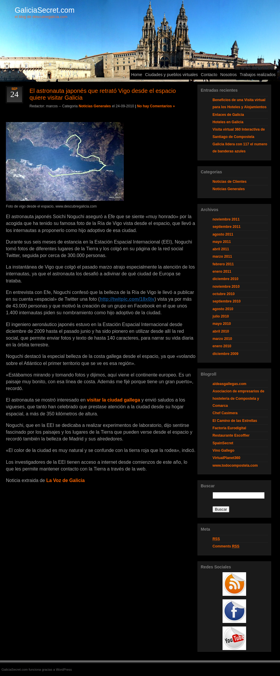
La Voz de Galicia (65, 480)
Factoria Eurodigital (229, 428)
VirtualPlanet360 (226, 458)
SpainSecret (223, 443)
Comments (226, 546)
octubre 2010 (224, 294)
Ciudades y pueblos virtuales (171, 74)
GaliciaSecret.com (45, 10)
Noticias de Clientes (230, 182)
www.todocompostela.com (235, 465)
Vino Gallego (223, 450)
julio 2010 (221, 316)
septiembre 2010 (227, 301)
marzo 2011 (222, 256)
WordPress (64, 669)
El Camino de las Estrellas (235, 421)
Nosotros (228, 74)
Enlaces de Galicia (228, 115)
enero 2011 (222, 271)
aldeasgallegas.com (229, 384)
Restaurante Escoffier (231, 435)
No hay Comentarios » (156, 106)
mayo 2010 (222, 324)
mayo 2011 (222, 242)
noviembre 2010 (226, 286)
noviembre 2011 (226, 219)
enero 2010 (222, 346)
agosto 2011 (223, 234)
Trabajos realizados (258, 74)
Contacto (209, 74)
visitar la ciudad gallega (113, 399)
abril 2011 (221, 249)
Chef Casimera (225, 413)
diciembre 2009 (225, 354)
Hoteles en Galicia (228, 122)
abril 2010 (221, 331)
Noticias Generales (95, 106)
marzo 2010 (222, 339)
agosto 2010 (223, 309)
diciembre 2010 (225, 279)
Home (136, 74)
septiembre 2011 (227, 227)
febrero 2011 (223, 264)
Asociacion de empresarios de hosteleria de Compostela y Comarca (238, 398)
